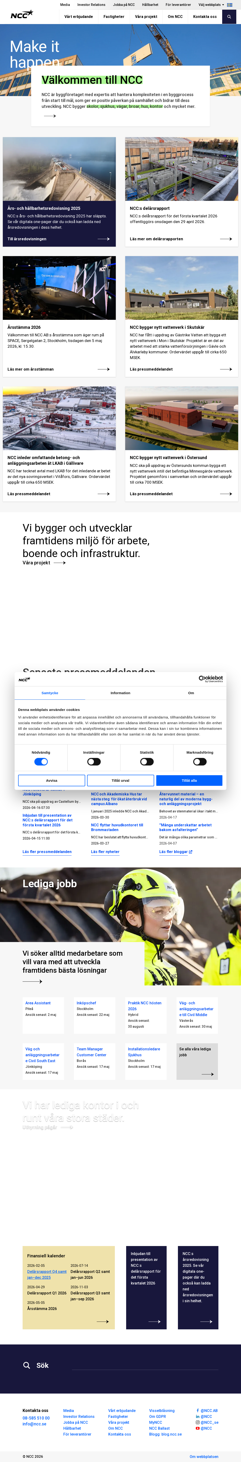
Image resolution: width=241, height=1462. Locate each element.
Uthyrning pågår (48, 1127)
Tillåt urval (120, 780)
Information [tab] (120, 693)
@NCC (203, 1416)
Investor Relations (91, 5)
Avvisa (51, 780)
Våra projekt (146, 16)
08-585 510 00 (36, 1418)
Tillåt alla (189, 780)
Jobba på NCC (124, 5)
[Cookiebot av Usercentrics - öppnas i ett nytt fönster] (202, 679)
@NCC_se (206, 1422)
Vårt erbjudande (78, 16)
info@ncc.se (34, 1423)
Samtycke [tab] (50, 693)
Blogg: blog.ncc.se (165, 1434)
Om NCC (175, 16)
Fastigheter (114, 16)
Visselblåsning (162, 1410)
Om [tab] (191, 693)
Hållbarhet (150, 5)
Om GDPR (157, 1416)
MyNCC (155, 1422)
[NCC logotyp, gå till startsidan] (22, 14)
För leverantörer (178, 5)
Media (65, 5)
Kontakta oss (205, 16)
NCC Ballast (159, 1428)
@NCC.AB (206, 1410)
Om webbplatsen (204, 1456)
